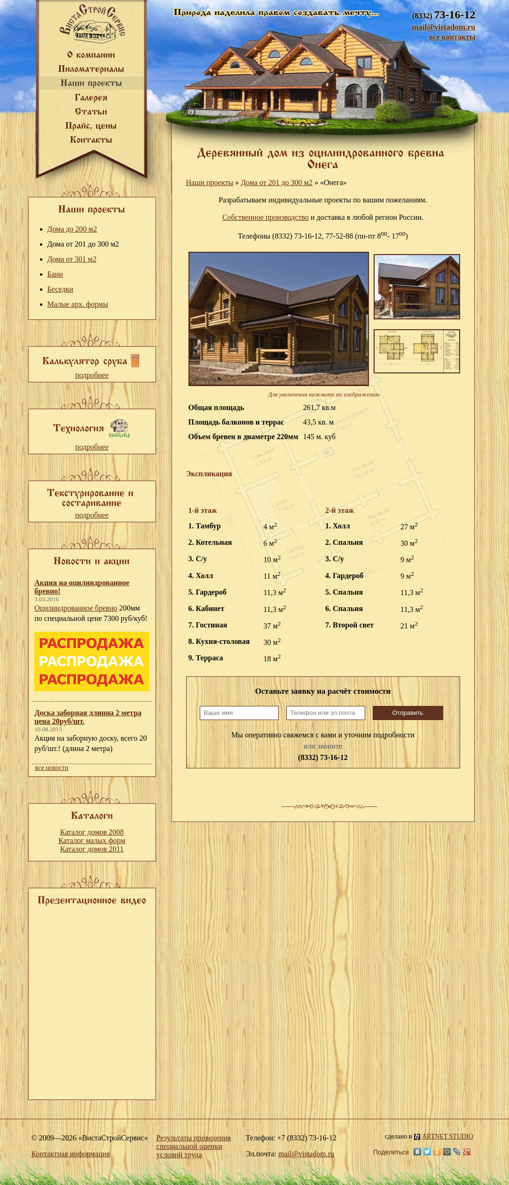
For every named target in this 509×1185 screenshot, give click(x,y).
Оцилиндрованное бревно (75, 608)
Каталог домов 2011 (92, 849)
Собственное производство (265, 217)
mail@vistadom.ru (443, 27)
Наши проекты (210, 182)
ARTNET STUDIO (443, 1136)
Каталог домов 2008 (92, 832)
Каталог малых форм (91, 840)
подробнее (92, 375)
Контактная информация (70, 1154)
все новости (52, 767)
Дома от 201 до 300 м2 (277, 182)
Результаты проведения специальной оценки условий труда (194, 1146)
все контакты (452, 37)
